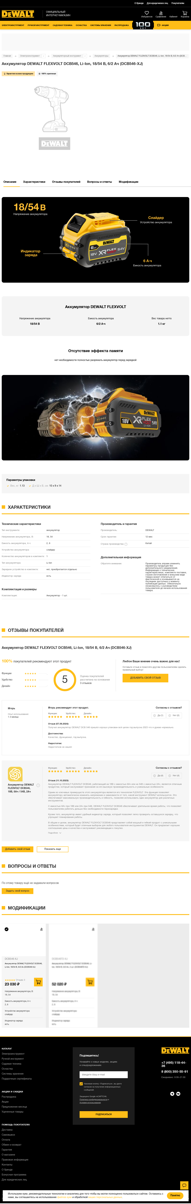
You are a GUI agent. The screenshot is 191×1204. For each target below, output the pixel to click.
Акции (163, 25)
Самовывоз (8, 1135)
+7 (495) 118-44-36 (173, 1064)
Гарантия (7, 1150)
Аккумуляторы (101, 56)
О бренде (138, 3)
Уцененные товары (12, 1112)
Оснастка (81, 25)
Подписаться (104, 1114)
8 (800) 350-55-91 (174, 1071)
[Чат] (184, 1185)
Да (160, 715)
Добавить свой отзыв (145, 678)
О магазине (8, 1155)
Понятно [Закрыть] (175, 1196)
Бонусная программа (14, 1175)
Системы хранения (100, 25)
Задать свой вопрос (17, 891)
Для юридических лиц (157, 3)
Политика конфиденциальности (93, 1100)
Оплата (6, 1140)
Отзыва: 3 (20, 980)
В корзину (38, 982)
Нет (176, 715)
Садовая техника (62, 25)
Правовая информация (15, 1160)
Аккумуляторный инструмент (67, 56)
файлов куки (64, 1197)
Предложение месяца (14, 1107)
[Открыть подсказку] (38, 785)
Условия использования (90, 1103)
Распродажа (121, 25)
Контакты (7, 1165)
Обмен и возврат (11, 1145)
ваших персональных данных (105, 1197)
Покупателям (177, 3)
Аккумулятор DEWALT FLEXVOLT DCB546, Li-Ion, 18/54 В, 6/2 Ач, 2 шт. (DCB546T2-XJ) (72, 965)
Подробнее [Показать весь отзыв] (53, 833)
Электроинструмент (13, 25)
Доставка (7, 1130)
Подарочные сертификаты (17, 1079)
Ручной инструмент (38, 25)
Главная (7, 56)
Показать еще (52, 849)
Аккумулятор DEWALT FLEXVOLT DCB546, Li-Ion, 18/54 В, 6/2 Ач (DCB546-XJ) (23, 965)
